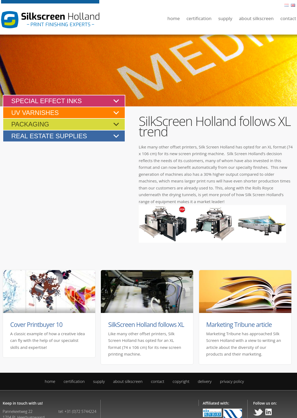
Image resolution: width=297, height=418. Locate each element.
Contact (288, 18)
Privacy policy (232, 381)
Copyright (181, 381)
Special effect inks (46, 100)
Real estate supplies (49, 136)
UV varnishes (35, 112)
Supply (225, 18)
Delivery (205, 381)
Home (173, 18)
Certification (199, 18)
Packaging (30, 124)
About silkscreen (256, 18)
